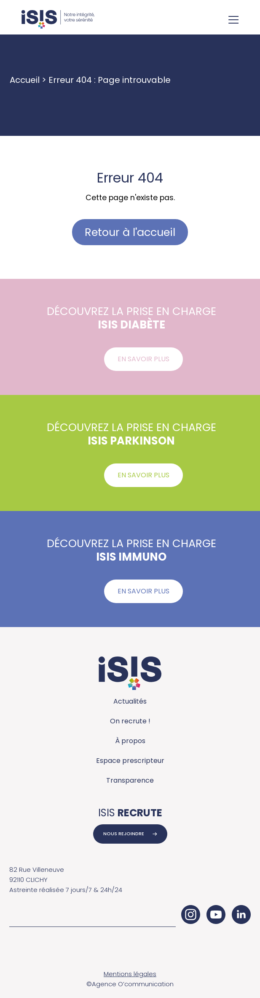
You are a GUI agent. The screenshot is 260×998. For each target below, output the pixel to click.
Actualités (130, 701)
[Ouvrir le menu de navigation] (233, 21)
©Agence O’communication (130, 983)
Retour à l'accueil (130, 232)
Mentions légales (130, 973)
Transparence (130, 780)
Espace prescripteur (130, 760)
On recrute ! (130, 721)
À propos (130, 741)
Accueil (25, 80)
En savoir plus (143, 359)
